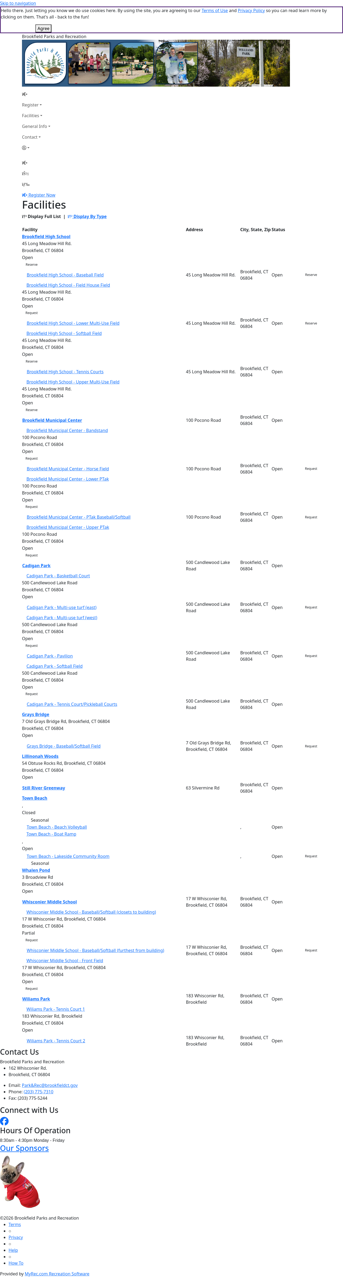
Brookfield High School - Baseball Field (65, 275)
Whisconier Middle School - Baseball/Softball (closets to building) (91, 912)
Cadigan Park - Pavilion (50, 656)
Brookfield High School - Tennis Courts (65, 372)
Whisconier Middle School (49, 902)
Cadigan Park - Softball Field (55, 666)
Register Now (41, 195)
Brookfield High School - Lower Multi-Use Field (73, 323)
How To (16, 1263)
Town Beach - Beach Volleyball (57, 827)
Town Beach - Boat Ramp (51, 834)
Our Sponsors (24, 1148)
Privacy (16, 1237)
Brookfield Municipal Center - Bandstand (67, 430)
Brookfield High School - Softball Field (64, 333)
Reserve (32, 264)
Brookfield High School (46, 236)
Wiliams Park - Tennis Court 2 (56, 1041)
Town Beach (34, 798)
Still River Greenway (43, 788)
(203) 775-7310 (38, 1092)
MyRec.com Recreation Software (57, 1274)
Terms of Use (215, 10)
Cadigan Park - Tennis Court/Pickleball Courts (72, 704)
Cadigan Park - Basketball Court (58, 576)
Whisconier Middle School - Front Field (65, 961)
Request (31, 313)
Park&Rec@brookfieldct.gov (50, 1085)
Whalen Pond (36, 870)
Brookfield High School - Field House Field (68, 285)
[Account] (36, 147)
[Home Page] (36, 94)
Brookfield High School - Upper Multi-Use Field (73, 382)
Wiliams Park (36, 999)
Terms (15, 1224)
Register (30, 105)
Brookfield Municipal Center (52, 420)
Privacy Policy (251, 10)
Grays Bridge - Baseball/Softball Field (64, 746)
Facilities (30, 116)
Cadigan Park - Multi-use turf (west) (62, 618)
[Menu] (25, 184)
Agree (43, 28)
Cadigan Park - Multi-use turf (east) (62, 607)
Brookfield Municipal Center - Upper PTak (68, 527)
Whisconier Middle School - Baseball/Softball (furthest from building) (95, 950)
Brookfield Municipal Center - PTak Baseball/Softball (79, 517)
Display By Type (87, 216)
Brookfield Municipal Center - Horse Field (68, 469)
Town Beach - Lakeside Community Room (68, 856)
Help (13, 1250)
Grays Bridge (35, 714)
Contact (30, 137)
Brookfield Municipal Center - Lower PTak (68, 479)
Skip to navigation (18, 3)
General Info (34, 126)
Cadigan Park (36, 566)
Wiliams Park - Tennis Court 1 (56, 1009)
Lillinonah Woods (40, 756)
